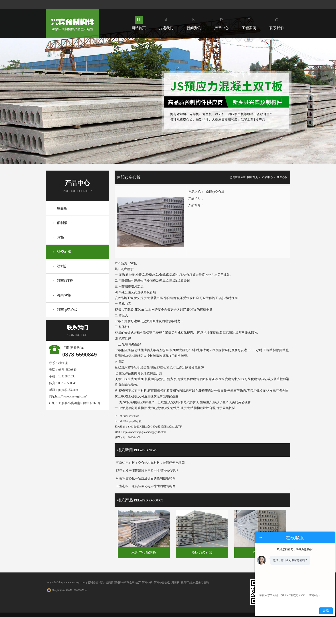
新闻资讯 (194, 23)
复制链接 (92, 582)
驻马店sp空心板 (132, 421)
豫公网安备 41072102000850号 (67, 590)
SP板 (60, 237)
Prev (62, 101)
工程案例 (249, 23)
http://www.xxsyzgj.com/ (71, 396)
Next (274, 101)
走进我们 (166, 23)
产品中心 (221, 23)
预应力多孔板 (202, 552)
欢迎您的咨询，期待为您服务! (294, 549)
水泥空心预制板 (143, 552)
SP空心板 (64, 252)
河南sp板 (147, 582)
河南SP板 (64, 295)
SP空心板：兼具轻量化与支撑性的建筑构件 (145, 486)
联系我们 (276, 23)
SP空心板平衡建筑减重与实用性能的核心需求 (147, 470)
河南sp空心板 (67, 310)
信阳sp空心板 (131, 415)
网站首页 (139, 23)
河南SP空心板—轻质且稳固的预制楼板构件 (145, 478)
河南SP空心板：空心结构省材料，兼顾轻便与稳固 (150, 462)
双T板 (61, 266)
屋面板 (62, 208)
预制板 (62, 223)
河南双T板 (65, 281)
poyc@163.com (68, 389)
